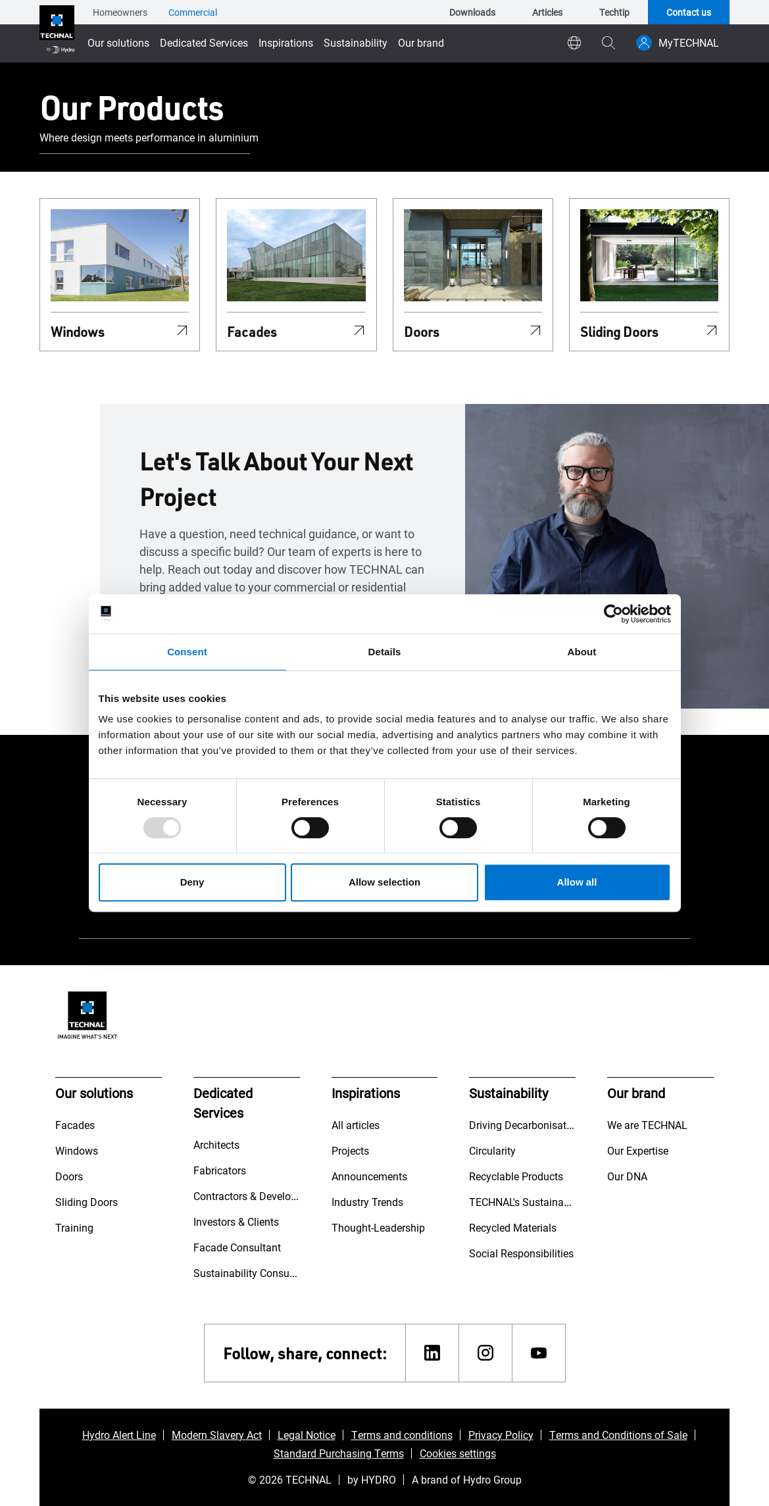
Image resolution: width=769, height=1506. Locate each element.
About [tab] (582, 651)
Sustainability (355, 42)
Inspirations (286, 42)
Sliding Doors (619, 331)
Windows (78, 331)
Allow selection (384, 882)
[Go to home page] (56, 31)
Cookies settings (458, 1453)
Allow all (577, 882)
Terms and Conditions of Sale (618, 1435)
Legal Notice (306, 1435)
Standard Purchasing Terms (339, 1453)
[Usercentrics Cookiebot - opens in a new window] (613, 614)
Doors (421, 331)
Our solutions (118, 42)
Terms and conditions (402, 1435)
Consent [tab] (187, 651)
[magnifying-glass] (608, 42)
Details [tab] (384, 651)
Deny (192, 882)
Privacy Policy (500, 1435)
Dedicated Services (204, 42)
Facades (252, 331)
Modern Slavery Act (217, 1435)
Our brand (421, 42)
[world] (574, 42)
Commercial (192, 12)
